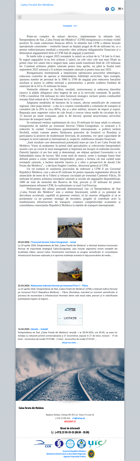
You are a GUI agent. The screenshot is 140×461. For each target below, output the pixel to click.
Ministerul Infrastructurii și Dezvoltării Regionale (66, 454)
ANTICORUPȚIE (70, 422)
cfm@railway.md (78, 418)
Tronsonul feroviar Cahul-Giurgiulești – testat (53, 242)
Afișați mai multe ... (70, 343)
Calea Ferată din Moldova (37, 4)
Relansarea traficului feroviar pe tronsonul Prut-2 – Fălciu (59, 285)
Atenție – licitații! (39, 329)
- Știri (70, 26)
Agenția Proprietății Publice (75, 457)
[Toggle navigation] (20, 17)
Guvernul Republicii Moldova (74, 451)
